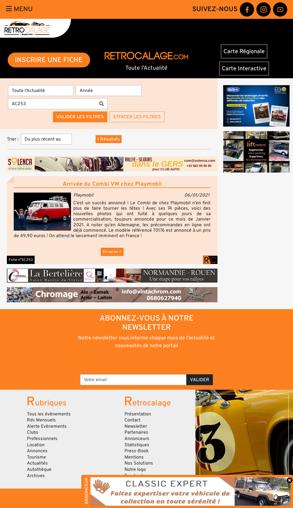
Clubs (32, 432)
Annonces (37, 451)
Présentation (137, 414)
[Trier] (46, 139)
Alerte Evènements (47, 426)
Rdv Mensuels (41, 420)
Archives (36, 476)
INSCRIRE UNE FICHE (49, 60)
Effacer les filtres (137, 117)
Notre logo (135, 469)
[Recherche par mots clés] (52, 103)
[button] (42, 212)
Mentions (134, 457)
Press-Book (136, 451)
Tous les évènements (49, 414)
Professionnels (42, 438)
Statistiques (136, 445)
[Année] (108, 90)
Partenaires (136, 432)
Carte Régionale (244, 51)
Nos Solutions (138, 463)
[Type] (41, 90)
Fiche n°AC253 (21, 259)
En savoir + (112, 251)
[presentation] (138, 361)
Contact (132, 420)
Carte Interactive (244, 69)
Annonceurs (136, 438)
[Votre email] (133, 379)
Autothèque (39, 469)
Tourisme (36, 457)
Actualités (37, 463)
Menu (19, 9)
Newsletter (135, 426)
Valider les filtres (80, 117)
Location (36, 445)
